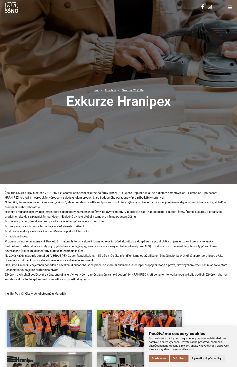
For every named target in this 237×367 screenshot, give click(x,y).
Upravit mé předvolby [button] (206, 358)
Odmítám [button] (179, 358)
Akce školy (108, 90)
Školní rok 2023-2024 (133, 90)
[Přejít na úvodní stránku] (23, 7)
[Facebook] (202, 7)
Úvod (94, 90)
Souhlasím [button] (159, 358)
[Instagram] (210, 7)
